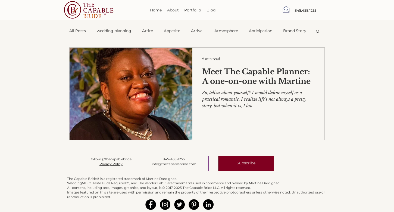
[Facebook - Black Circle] (150, 204)
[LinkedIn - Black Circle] (208, 204)
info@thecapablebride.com (174, 164)
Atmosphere (226, 30)
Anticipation (260, 30)
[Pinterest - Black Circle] (194, 204)
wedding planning (114, 30)
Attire (147, 30)
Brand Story (294, 30)
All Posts (77, 30)
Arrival (197, 30)
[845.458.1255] (305, 10)
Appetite (172, 30)
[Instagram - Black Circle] (165, 204)
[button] (317, 32)
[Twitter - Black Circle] (179, 204)
